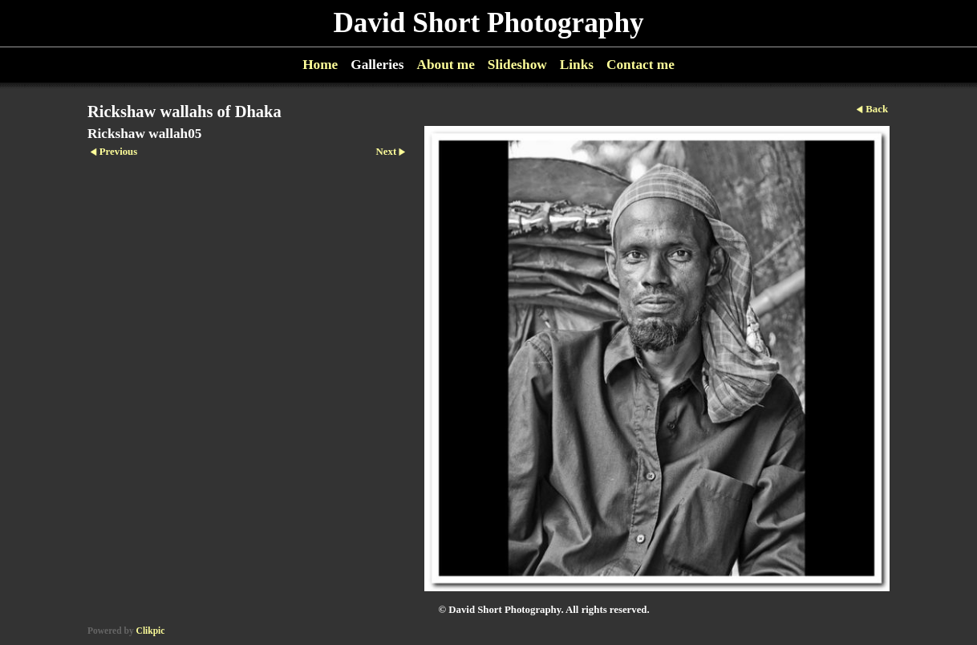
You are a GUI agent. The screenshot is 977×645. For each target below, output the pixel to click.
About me (445, 64)
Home (320, 64)
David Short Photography (488, 23)
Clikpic (150, 630)
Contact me (640, 64)
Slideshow (517, 64)
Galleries (377, 64)
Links (577, 64)
